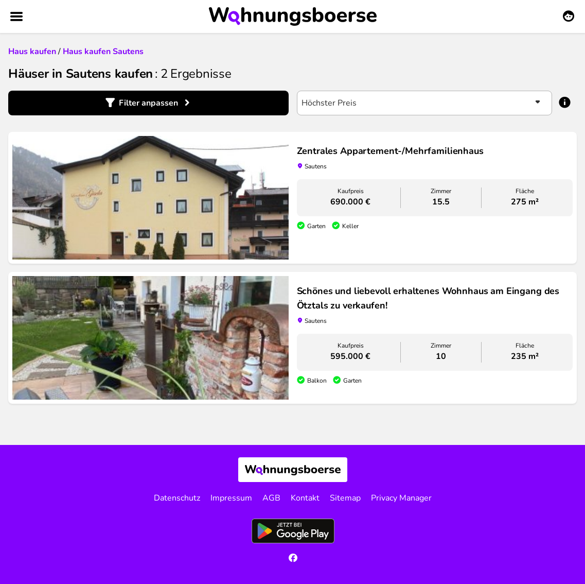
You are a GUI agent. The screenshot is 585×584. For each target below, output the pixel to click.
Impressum (231, 498)
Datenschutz (177, 498)
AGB (271, 498)
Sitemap (345, 498)
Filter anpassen (148, 103)
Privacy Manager (401, 498)
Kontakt (305, 498)
